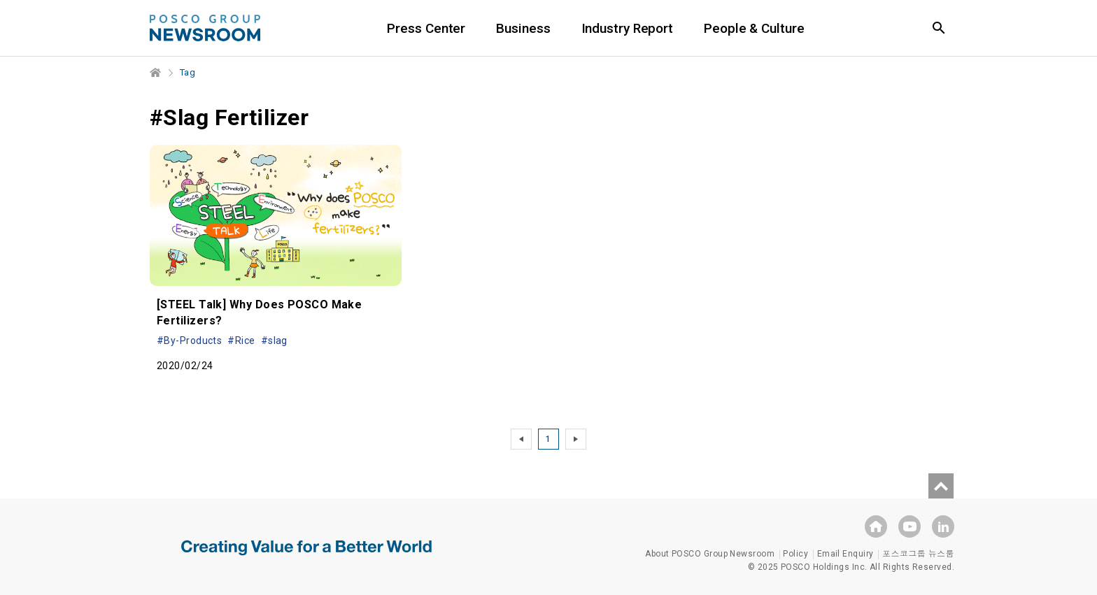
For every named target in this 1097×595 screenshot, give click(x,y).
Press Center (426, 28)
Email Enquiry (845, 554)
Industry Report (627, 28)
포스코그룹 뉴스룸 (918, 554)
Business (523, 28)
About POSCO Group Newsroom (709, 554)
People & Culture (754, 28)
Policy (795, 554)
